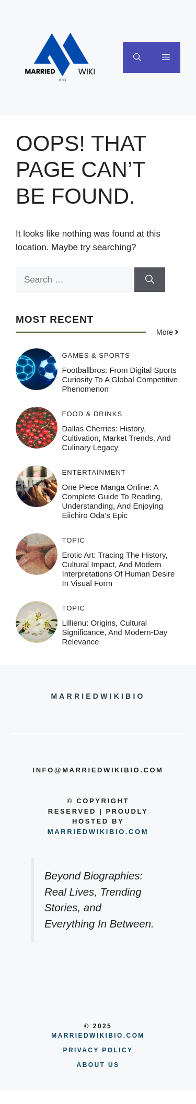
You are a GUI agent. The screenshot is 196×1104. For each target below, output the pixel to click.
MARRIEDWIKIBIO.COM (98, 1035)
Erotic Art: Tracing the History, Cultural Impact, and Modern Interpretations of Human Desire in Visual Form (118, 569)
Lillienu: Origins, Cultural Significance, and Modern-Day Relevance (115, 632)
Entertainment (94, 472)
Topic (74, 540)
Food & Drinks (92, 413)
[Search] (149, 279)
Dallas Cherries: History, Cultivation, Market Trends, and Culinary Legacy (116, 438)
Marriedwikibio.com (98, 832)
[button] (137, 57)
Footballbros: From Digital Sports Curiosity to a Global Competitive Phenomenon (120, 379)
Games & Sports (96, 355)
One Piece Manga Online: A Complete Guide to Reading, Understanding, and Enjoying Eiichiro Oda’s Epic (112, 501)
